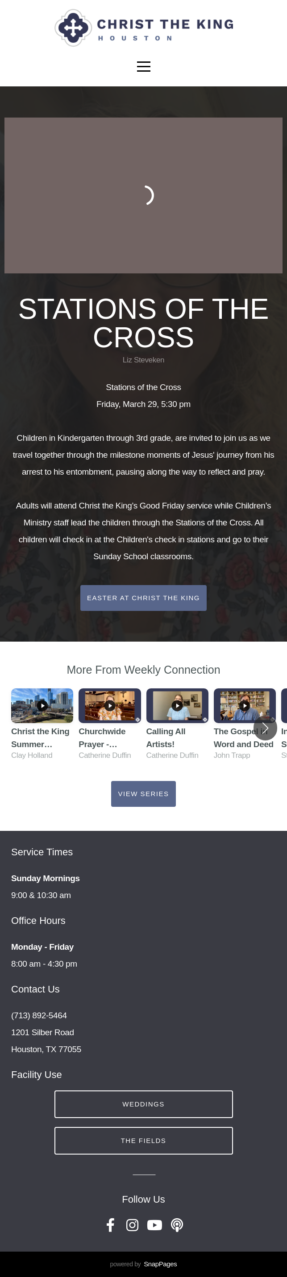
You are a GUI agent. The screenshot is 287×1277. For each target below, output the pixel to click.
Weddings (143, 1104)
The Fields (143, 1140)
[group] (42, 728)
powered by (143, 1264)
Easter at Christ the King (143, 598)
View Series (143, 793)
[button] (265, 728)
